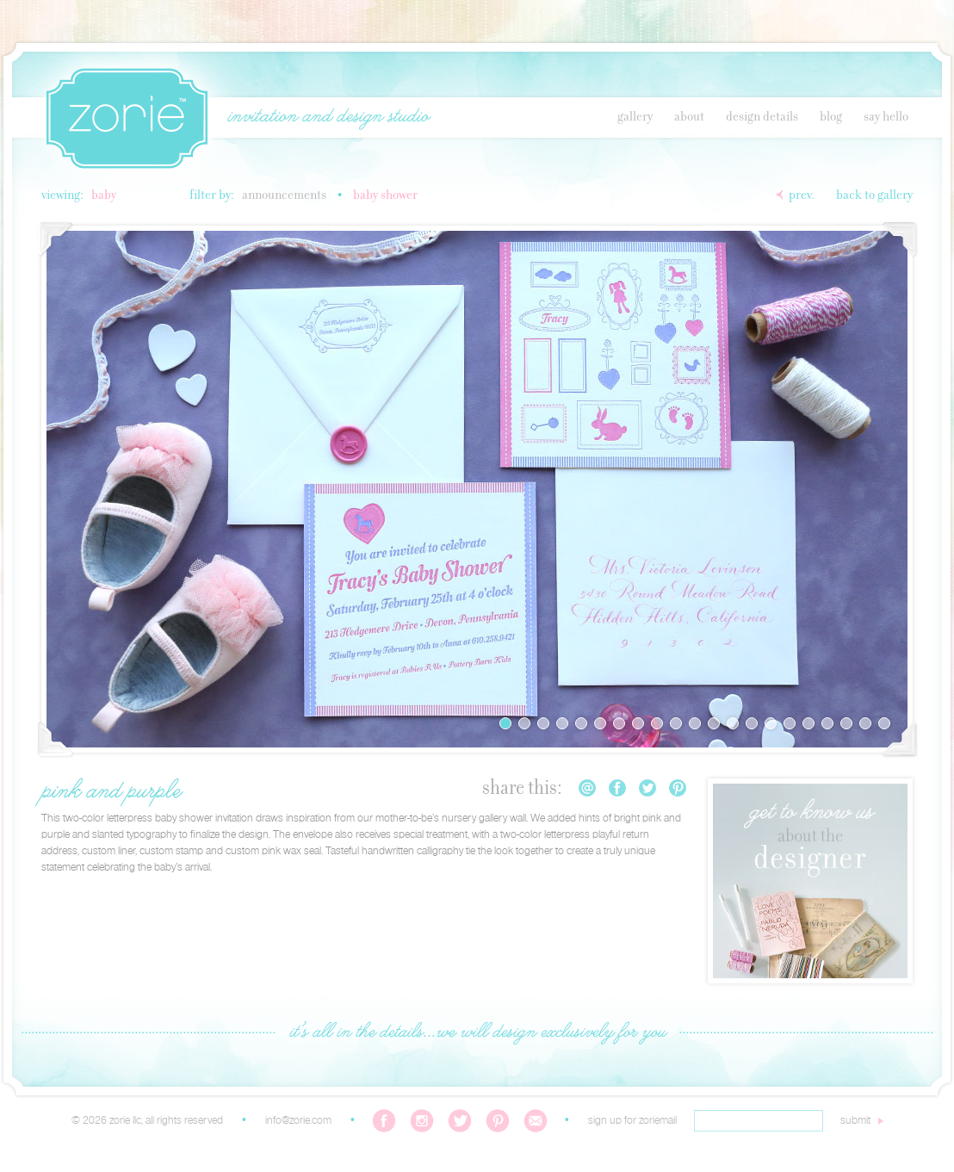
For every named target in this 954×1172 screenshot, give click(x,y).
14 (752, 723)
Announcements (284, 195)
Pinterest (677, 788)
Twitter (647, 788)
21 (884, 723)
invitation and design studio (328, 117)
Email (587, 788)
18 (827, 723)
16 (790, 723)
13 (733, 723)
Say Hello (886, 117)
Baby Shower (385, 195)
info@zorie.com (298, 1120)
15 (771, 723)
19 (846, 723)
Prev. (802, 195)
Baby (103, 195)
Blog (831, 117)
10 (676, 723)
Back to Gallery (874, 195)
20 (865, 723)
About (689, 117)
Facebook (617, 788)
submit (855, 1120)
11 (695, 723)
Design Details (762, 117)
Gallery (635, 117)
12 (714, 723)
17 (808, 723)
